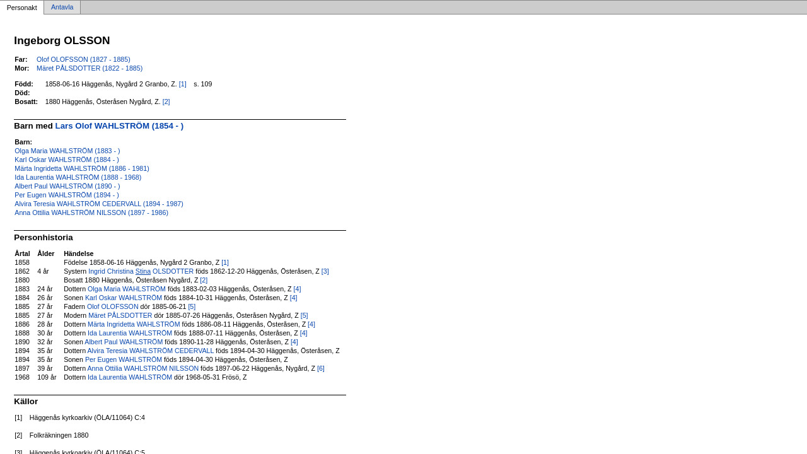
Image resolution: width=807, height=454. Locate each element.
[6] (321, 368)
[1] (183, 84)
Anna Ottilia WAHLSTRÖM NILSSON (143, 368)
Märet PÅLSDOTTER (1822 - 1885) (89, 68)
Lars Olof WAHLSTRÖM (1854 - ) (119, 126)
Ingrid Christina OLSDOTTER (141, 271)
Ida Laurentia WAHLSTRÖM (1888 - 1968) (78, 177)
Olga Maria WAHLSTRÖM (127, 289)
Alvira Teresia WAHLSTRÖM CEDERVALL (150, 350)
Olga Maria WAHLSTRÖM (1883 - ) (67, 150)
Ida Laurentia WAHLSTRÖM (130, 333)
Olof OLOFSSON (113, 306)
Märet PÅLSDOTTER (120, 315)
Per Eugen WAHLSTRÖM (123, 359)
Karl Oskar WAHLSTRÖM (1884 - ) (67, 159)
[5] (191, 306)
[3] (325, 271)
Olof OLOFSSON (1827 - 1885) (84, 59)
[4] (297, 289)
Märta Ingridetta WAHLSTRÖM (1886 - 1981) (82, 168)
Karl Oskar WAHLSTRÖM (123, 297)
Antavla (62, 7)
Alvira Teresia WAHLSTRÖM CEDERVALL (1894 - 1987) (99, 203)
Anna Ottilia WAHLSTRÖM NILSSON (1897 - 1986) (91, 212)
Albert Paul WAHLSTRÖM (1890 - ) (67, 186)
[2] (166, 101)
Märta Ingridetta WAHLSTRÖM (134, 324)
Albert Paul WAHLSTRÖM (123, 342)
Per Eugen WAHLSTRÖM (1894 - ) (67, 195)
